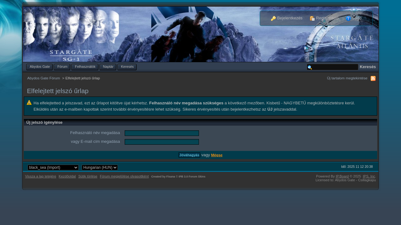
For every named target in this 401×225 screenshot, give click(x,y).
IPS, (369, 176)
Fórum (62, 66)
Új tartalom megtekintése (347, 78)
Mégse (216, 155)
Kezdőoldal (67, 176)
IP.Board (342, 176)
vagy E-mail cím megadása (95, 141)
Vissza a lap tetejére (40, 176)
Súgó (354, 18)
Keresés (127, 66)
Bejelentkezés (287, 18)
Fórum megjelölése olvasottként (124, 176)
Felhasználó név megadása (95, 132)
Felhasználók (85, 66)
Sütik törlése (87, 176)
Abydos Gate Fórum (43, 78)
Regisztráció (324, 18)
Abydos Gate (40, 66)
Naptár (108, 66)
